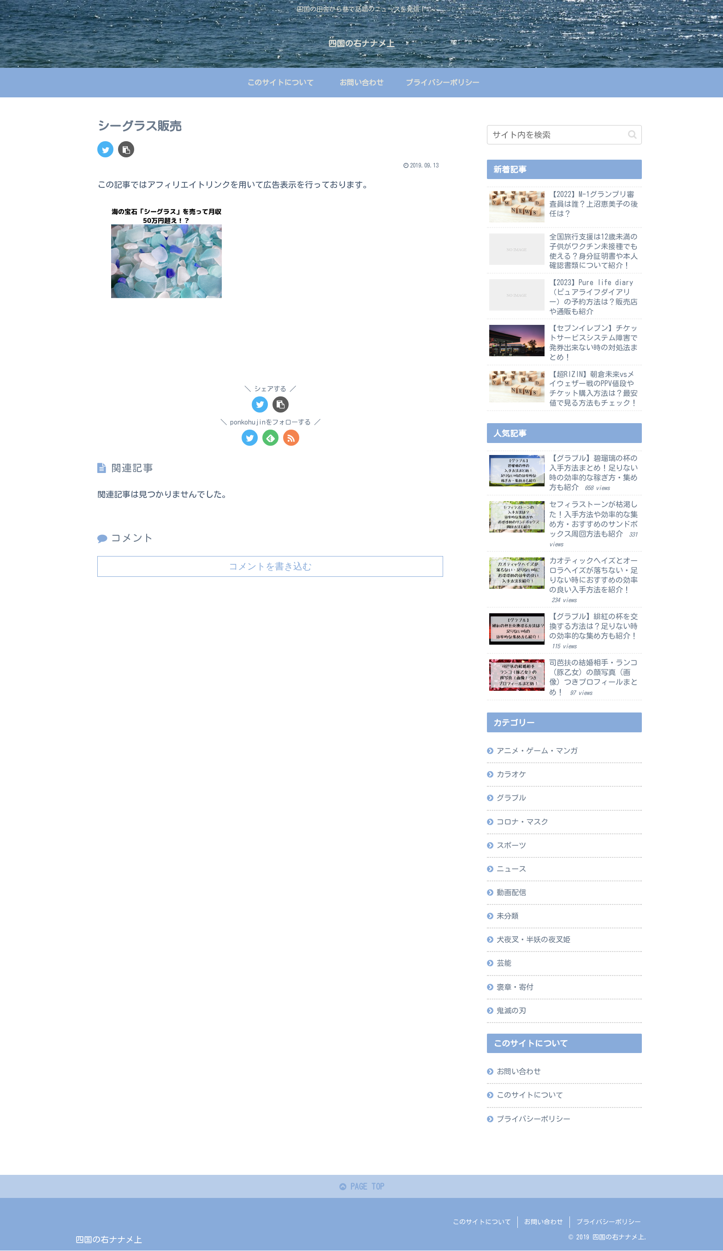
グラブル (511, 798)
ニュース (511, 868)
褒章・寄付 (515, 986)
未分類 (508, 916)
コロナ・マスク (522, 821)
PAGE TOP (361, 1187)
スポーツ (511, 845)
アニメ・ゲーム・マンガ (537, 750)
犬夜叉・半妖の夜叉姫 (533, 939)
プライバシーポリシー (533, 1118)
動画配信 (511, 892)
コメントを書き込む (270, 566)
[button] (632, 134)
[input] (564, 134)
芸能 (504, 963)
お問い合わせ (519, 1071)
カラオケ (511, 774)
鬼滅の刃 (511, 1010)
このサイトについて (530, 1095)
